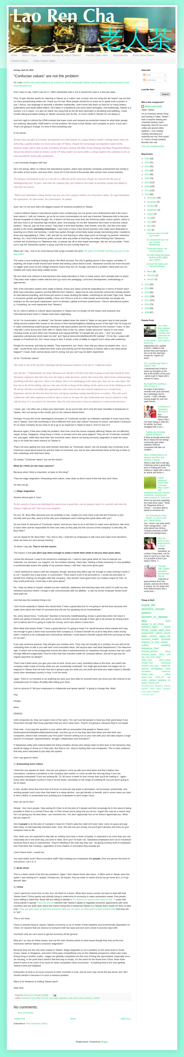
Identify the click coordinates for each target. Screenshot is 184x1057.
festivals (166, 639)
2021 (147, 174)
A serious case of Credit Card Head (157, 234)
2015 (147, 284)
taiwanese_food (150, 648)
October (151, 206)
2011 (147, 300)
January (151, 279)
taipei (144, 636)
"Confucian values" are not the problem (157, 249)
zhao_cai (160, 677)
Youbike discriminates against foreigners (155, 433)
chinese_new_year (149, 666)
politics (146, 613)
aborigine (159, 686)
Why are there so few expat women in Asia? (164, 542)
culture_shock (162, 633)
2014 (147, 288)
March (150, 271)
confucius (166, 671)
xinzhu (144, 680)
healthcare (165, 666)
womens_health (150, 639)
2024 (147, 162)
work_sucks (78, 998)
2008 (147, 312)
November (152, 202)
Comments (149, 80)
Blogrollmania (120, 55)
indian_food (146, 660)
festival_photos (149, 651)
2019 (147, 182)
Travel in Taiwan (19, 61)
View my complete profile (152, 146)
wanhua (145, 668)
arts (168, 654)
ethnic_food (146, 677)
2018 (147, 186)
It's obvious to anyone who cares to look (92, 899)
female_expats (149, 630)
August (150, 214)
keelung (167, 686)
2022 (147, 170)
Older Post (125, 1019)
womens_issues (153, 609)
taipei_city (164, 636)
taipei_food (164, 630)
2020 (147, 178)
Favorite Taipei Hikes (97, 55)
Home (14, 55)
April (149, 230)
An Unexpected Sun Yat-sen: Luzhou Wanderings (158, 242)
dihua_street (164, 660)
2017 (147, 190)
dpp (144, 620)
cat (169, 680)
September (152, 210)
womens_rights (149, 627)
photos (153, 636)
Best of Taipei (29, 55)
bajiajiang (162, 680)
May (149, 226)
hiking (167, 651)
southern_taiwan (148, 654)
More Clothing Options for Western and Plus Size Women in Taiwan (155, 457)
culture (145, 645)
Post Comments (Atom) (36, 1023)
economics (25, 998)
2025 (147, 158)
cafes (167, 668)
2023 (147, 166)
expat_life (148, 605)
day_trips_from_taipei (151, 657)
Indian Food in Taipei (44, 61)
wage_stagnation (61, 998)
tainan (162, 654)
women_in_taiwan (154, 617)
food (168, 621)
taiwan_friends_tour (150, 683)
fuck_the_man (47, 998)
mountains (146, 671)
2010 (147, 304)
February (151, 275)
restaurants (147, 633)
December (152, 198)
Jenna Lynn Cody (153, 106)
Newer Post (19, 1019)
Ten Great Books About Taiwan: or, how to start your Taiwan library (155, 518)
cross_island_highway (150, 692)
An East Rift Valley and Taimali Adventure (157, 265)
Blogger (104, 1042)
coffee (167, 674)
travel (167, 627)
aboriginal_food (147, 686)
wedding (165, 645)
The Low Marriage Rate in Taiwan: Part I (155, 364)
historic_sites (147, 674)
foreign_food (147, 663)
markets (144, 689)
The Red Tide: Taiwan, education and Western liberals (164, 571)
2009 (147, 308)
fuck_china (35, 998)
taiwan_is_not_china (152, 624)
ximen (152, 689)
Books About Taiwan (143, 55)
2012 (147, 296)
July (149, 218)
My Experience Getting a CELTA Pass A (155, 385)
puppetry (166, 689)
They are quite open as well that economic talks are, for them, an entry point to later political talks (67, 909)
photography (157, 668)
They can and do (45, 902)
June (149, 222)
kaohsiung (165, 663)
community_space (148, 694)
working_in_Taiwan (92, 998)
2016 (147, 194)
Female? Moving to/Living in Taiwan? (61, 55)
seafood (152, 680)
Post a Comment (25, 1013)
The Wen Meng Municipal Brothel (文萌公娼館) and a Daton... (158, 257)
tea (168, 677)
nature (159, 689)
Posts (147, 75)
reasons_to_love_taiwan (154, 642)
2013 (147, 292)
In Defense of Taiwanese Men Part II (164, 409)
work (71, 998)
